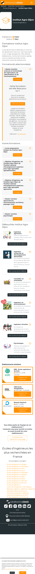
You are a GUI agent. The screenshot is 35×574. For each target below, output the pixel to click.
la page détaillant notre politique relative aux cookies (16, 569)
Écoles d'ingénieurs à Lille (15, 468)
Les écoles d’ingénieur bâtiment (18, 493)
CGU (17, 510)
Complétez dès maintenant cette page (17, 438)
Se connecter (22, 134)
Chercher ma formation (16, 6)
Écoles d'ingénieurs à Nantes (17, 474)
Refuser (12, 572)
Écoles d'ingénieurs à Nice (16, 477)
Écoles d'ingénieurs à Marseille (17, 472)
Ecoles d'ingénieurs (13, 485)
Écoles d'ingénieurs (9, 8)
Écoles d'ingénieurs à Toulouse (17, 497)
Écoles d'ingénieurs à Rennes (17, 481)
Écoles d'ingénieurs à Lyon (16, 470)
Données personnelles (17, 512)
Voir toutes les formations (17, 244)
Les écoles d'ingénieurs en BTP (17, 495)
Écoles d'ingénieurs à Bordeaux (18, 466)
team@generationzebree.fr (19, 520)
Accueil (3, 6)
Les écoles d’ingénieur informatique (19, 487)
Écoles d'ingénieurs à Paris (16, 479)
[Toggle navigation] (31, 2)
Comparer (17, 79)
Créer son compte (18, 104)
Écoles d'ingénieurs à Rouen (16, 483)
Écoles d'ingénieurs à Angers (17, 464)
